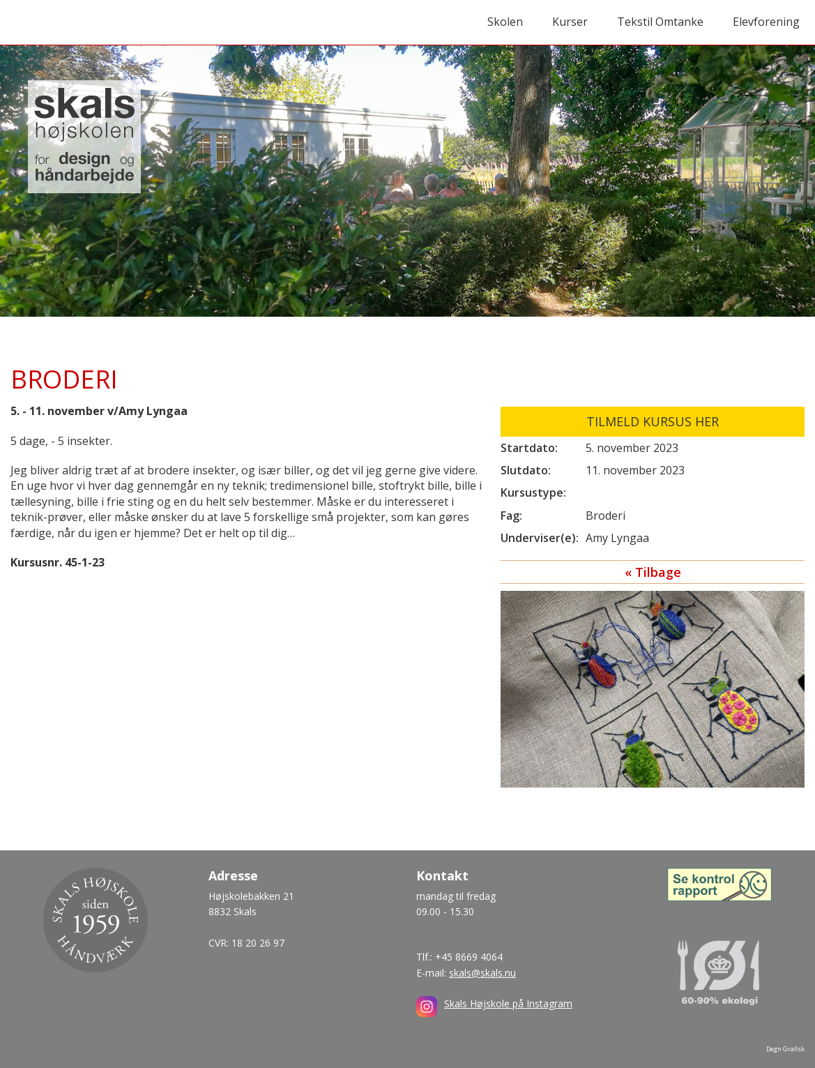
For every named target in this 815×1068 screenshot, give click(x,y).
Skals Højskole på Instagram (508, 1003)
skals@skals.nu (482, 972)
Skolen (505, 21)
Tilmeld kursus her (652, 421)
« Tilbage (653, 572)
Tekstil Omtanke (660, 21)
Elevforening (766, 21)
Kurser (570, 21)
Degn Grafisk (785, 1048)
